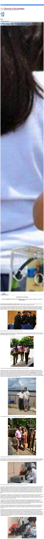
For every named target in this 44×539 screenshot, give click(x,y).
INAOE (3, 292)
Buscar (2, 19)
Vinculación (4, 293)
